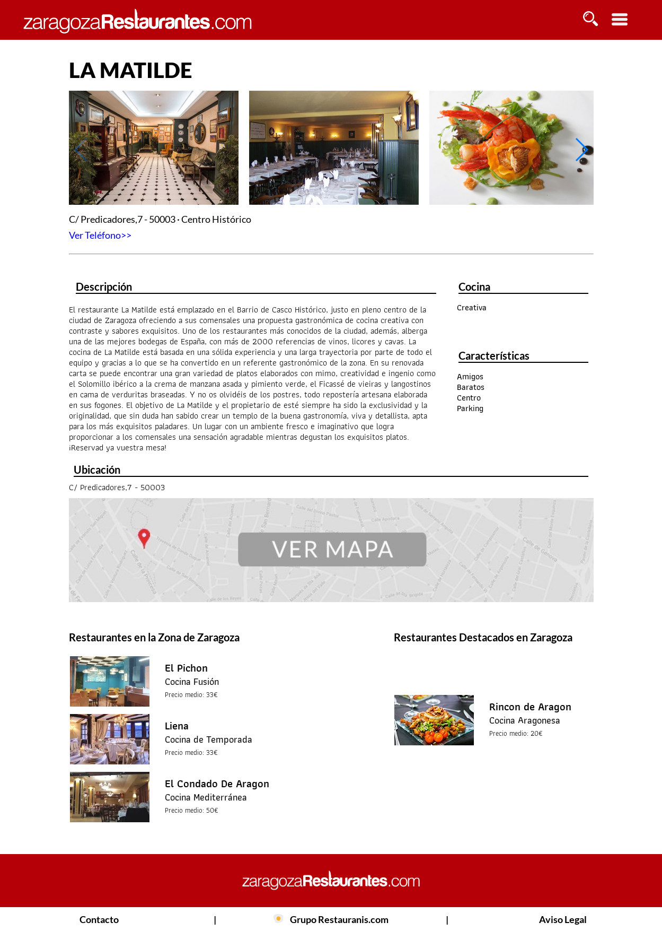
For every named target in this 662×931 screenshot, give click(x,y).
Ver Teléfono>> (100, 235)
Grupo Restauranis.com (339, 919)
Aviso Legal (563, 919)
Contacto (99, 919)
